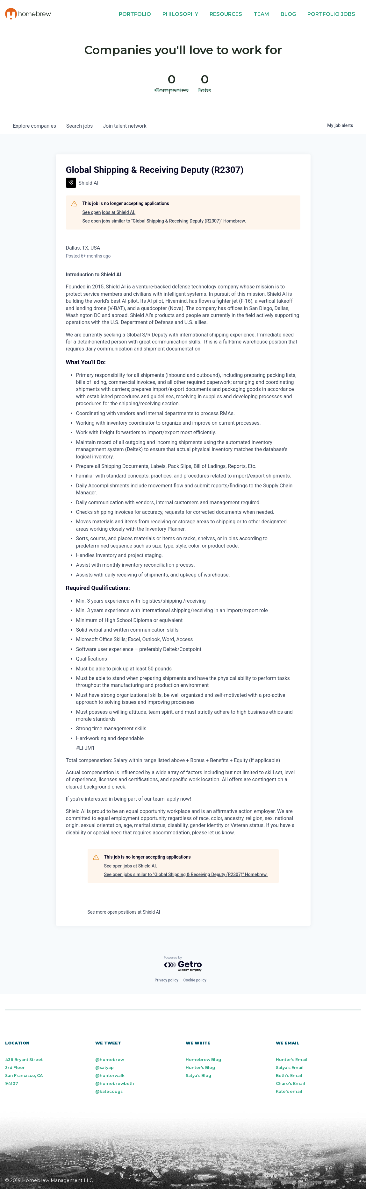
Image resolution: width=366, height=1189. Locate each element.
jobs (79, 126)
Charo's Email (290, 1083)
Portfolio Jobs (331, 14)
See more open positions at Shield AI (124, 912)
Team (261, 14)
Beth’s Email (289, 1075)
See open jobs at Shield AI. (109, 212)
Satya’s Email (290, 1067)
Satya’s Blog (198, 1075)
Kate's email (289, 1091)
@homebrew (109, 1059)
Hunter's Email (291, 1059)
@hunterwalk (110, 1075)
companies (34, 126)
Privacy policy (166, 980)
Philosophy (180, 14)
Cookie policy (194, 980)
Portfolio (135, 14)
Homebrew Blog (203, 1059)
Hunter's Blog (200, 1067)
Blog (288, 14)
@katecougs (109, 1091)
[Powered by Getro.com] (183, 964)
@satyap (104, 1067)
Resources (226, 14)
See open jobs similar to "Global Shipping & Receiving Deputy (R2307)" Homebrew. (164, 220)
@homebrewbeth (114, 1083)
